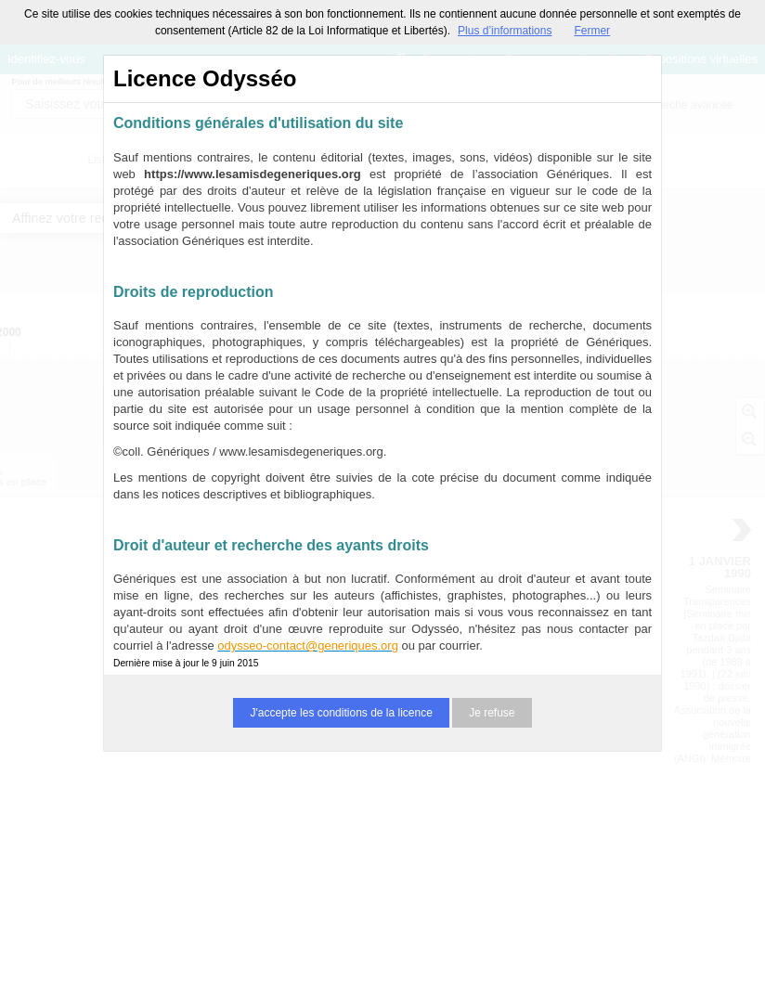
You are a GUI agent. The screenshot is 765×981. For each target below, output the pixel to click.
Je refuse (491, 712)
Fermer (592, 30)
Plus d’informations (504, 30)
